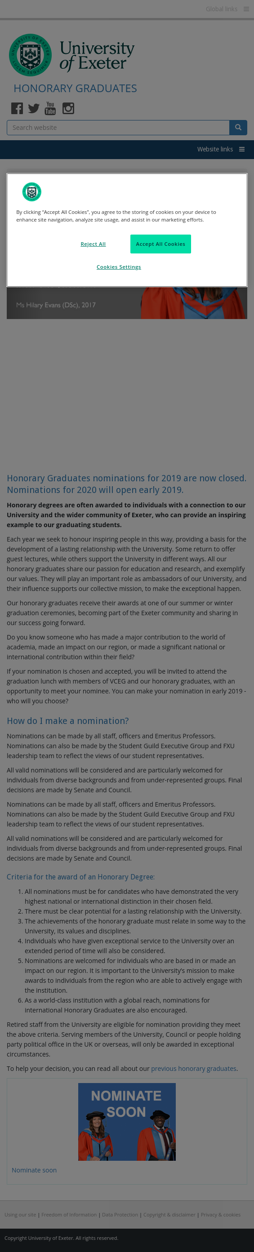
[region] (127, 230)
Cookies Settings (119, 266)
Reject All (93, 243)
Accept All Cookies (161, 243)
